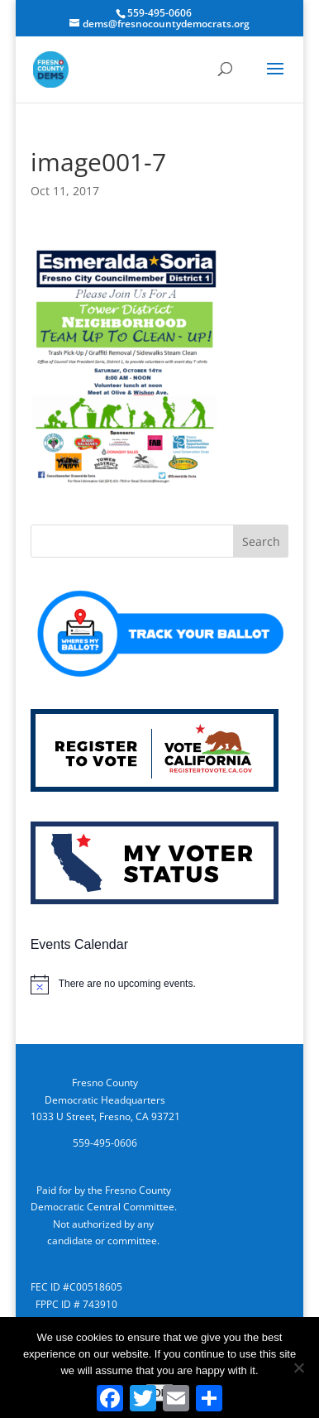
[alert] (160, 984)
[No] (298, 1367)
